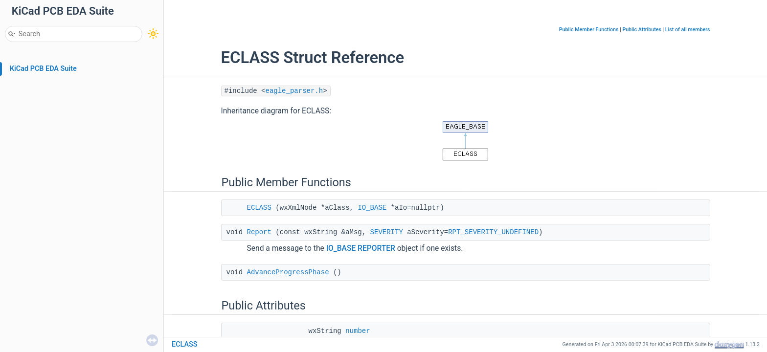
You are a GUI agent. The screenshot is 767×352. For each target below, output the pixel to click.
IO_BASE (372, 208)
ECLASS (259, 208)
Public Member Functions (589, 29)
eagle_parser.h (294, 91)
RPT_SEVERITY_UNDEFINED (493, 232)
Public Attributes (641, 29)
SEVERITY (386, 232)
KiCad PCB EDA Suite (43, 69)
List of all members (687, 29)
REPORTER (376, 248)
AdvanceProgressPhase (288, 272)
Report (259, 232)
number (357, 331)
